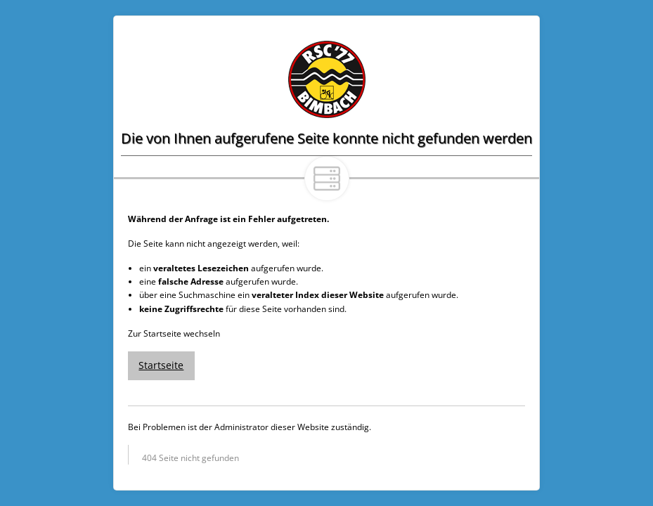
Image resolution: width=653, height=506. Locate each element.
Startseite (160, 365)
